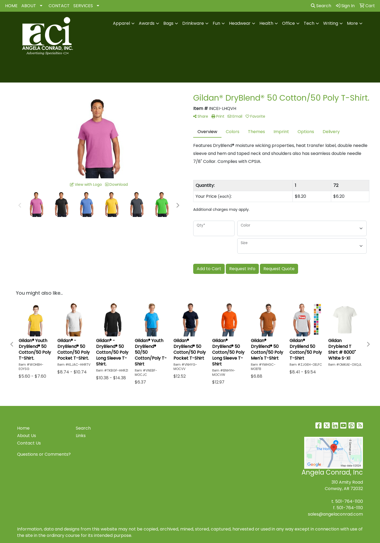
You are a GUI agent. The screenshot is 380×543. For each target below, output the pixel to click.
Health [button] (266, 23)
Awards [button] (147, 23)
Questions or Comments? (44, 454)
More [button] (352, 23)
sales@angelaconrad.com (335, 514)
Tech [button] (309, 23)
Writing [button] (330, 23)
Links (81, 436)
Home (23, 428)
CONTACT (59, 6)
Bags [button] (168, 23)
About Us (26, 436)
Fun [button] (216, 23)
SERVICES (83, 6)
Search (321, 6)
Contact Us (29, 443)
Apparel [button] (121, 23)
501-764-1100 (349, 501)
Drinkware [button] (193, 23)
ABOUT (28, 6)
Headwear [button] (240, 23)
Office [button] (288, 23)
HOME (11, 6)
